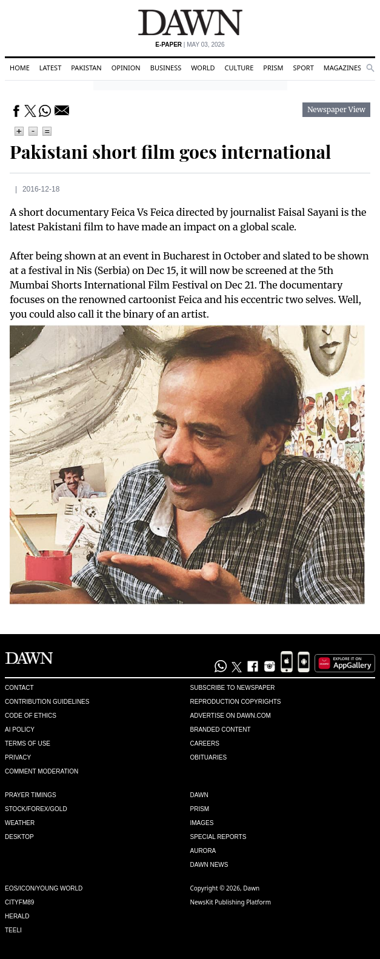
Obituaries (208, 757)
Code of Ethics (30, 715)
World (203, 67)
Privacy (18, 757)
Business (166, 67)
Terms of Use (27, 743)
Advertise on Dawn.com (230, 715)
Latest (50, 67)
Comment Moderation (41, 771)
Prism (273, 67)
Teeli (13, 930)
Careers (204, 743)
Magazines (342, 67)
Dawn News (209, 864)
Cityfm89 (19, 902)
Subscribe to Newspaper (232, 687)
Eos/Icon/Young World (43, 888)
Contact (19, 687)
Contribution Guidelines (47, 701)
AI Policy (20, 729)
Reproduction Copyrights (235, 701)
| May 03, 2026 (189, 44)
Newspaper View (336, 109)
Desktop (19, 837)
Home (20, 67)
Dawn (199, 795)
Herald (17, 916)
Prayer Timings (30, 795)
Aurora (203, 850)
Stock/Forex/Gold (36, 809)
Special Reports (218, 837)
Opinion (126, 67)
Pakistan (86, 67)
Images (202, 823)
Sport (303, 67)
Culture (239, 67)
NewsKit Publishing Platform (231, 902)
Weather (20, 823)
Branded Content (220, 729)
